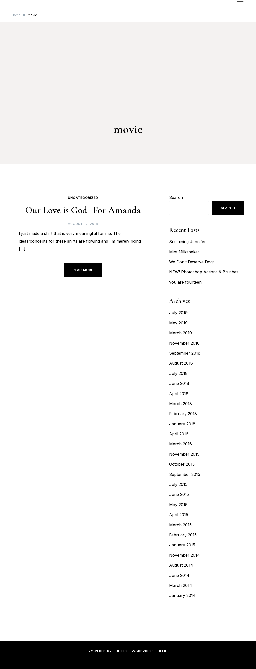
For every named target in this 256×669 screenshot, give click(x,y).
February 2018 (183, 413)
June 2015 (179, 494)
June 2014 (179, 575)
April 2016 (178, 433)
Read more (83, 270)
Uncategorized (83, 197)
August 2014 (181, 565)
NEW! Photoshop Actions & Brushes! (204, 271)
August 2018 (181, 363)
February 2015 (183, 534)
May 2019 (178, 322)
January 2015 (182, 544)
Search (176, 197)
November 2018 (184, 343)
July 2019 (178, 312)
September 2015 (184, 474)
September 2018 (184, 353)
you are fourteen (185, 282)
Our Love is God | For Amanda (83, 210)
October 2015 (182, 464)
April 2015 (178, 514)
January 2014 (182, 595)
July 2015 (178, 484)
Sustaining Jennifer (187, 241)
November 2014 (184, 555)
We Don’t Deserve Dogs (192, 261)
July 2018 (178, 373)
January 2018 (182, 423)
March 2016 (180, 443)
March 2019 (180, 332)
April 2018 (178, 393)
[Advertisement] (128, 82)
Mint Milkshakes (184, 251)
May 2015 (178, 504)
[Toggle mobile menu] (240, 4)
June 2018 (179, 383)
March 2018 (180, 403)
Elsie (126, 651)
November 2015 (184, 454)
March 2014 (180, 585)
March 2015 (180, 524)
